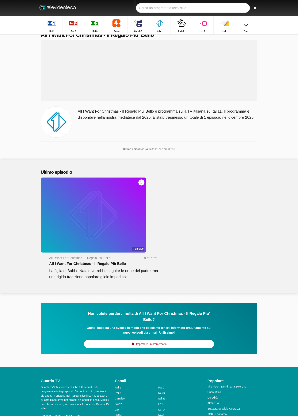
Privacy (68, 369)
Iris (116, 385)
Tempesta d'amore (218, 373)
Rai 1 (118, 341)
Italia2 (118, 357)
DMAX (118, 368)
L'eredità (213, 351)
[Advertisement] (149, 78)
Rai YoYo (120, 396)
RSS (79, 369)
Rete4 (161, 346)
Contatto (46, 369)
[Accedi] (240, 8)
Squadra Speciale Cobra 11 (224, 362)
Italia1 (161, 352)
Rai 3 (118, 346)
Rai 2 (161, 341)
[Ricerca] (253, 8)
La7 (117, 363)
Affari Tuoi (214, 356)
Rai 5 (118, 379)
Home (201, 37)
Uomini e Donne (217, 378)
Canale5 (120, 352)
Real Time (121, 374)
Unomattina (214, 345)
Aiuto (58, 369)
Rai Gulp (163, 390)
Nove (161, 368)
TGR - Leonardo (217, 367)
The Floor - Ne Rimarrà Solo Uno (227, 340)
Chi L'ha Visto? (216, 389)
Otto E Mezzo (216, 384)
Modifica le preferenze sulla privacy (63, 376)
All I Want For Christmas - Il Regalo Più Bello (161, 197)
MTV (161, 374)
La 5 (160, 357)
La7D (161, 363)
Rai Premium (166, 385)
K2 (116, 390)
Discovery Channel (169, 379)
